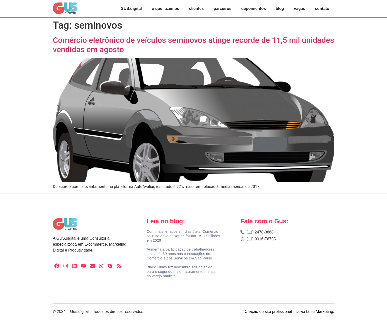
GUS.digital (131, 8)
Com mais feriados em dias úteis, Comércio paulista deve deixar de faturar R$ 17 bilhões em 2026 (183, 235)
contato (322, 8)
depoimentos (253, 8)
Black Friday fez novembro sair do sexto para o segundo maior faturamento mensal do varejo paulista (181, 271)
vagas (299, 8)
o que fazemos (165, 8)
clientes (196, 8)
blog (280, 8)
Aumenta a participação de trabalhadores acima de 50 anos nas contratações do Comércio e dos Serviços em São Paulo (180, 253)
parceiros (222, 8)
